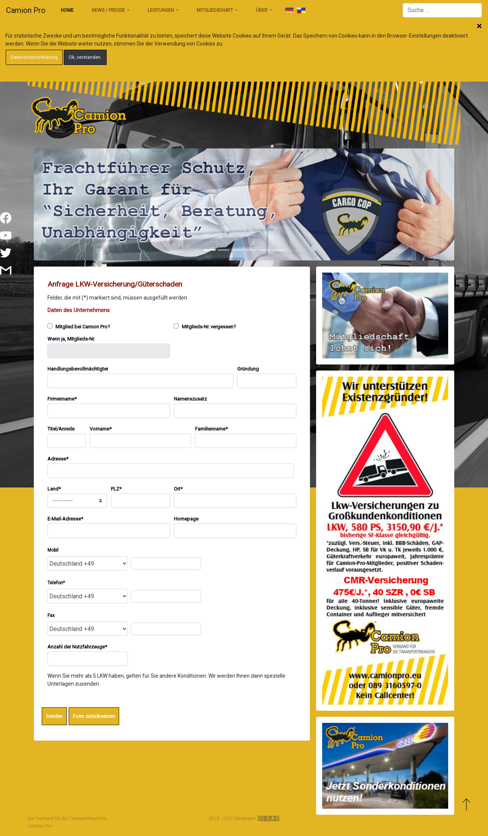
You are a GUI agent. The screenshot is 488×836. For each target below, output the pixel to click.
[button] (65, 204)
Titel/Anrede (60, 429)
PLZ (116, 489)
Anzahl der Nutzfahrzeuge (77, 647)
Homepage (186, 519)
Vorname (101, 429)
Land (54, 489)
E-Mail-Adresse (65, 519)
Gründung (248, 369)
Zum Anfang (466, 804)
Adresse (57, 459)
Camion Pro (26, 10)
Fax (51, 615)
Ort (178, 489)
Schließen (479, 26)
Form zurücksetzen (94, 716)
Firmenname (62, 399)
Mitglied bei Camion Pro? (78, 326)
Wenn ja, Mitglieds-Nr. (71, 339)
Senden (54, 716)
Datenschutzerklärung (34, 57)
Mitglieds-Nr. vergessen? (205, 326)
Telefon (56, 582)
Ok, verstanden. (85, 57)
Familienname (211, 429)
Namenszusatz (190, 399)
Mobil (52, 550)
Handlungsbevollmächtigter (77, 369)
